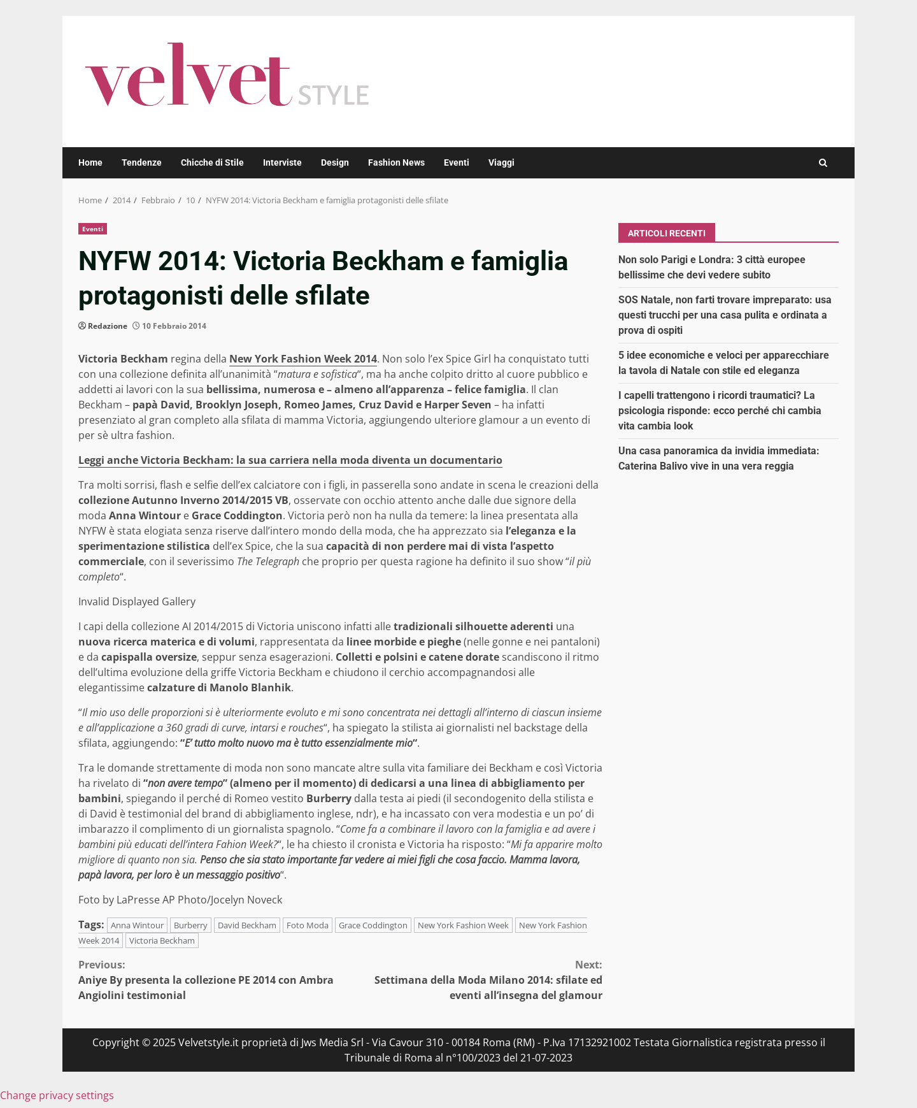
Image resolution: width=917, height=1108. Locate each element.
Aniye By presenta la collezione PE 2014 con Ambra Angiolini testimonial (209, 979)
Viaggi (501, 162)
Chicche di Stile (212, 162)
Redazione (107, 325)
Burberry (191, 925)
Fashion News (396, 162)
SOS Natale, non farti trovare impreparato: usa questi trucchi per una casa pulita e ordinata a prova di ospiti (725, 315)
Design (335, 162)
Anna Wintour (137, 925)
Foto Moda (308, 925)
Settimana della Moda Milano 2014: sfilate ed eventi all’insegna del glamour (472, 979)
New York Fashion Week (463, 925)
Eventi (456, 162)
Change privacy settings (57, 1095)
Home (90, 162)
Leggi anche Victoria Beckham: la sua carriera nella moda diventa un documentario (290, 460)
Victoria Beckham (162, 940)
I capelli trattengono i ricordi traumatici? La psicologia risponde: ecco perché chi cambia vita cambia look (719, 410)
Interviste (282, 162)
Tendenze (142, 162)
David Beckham (247, 925)
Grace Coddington (373, 925)
